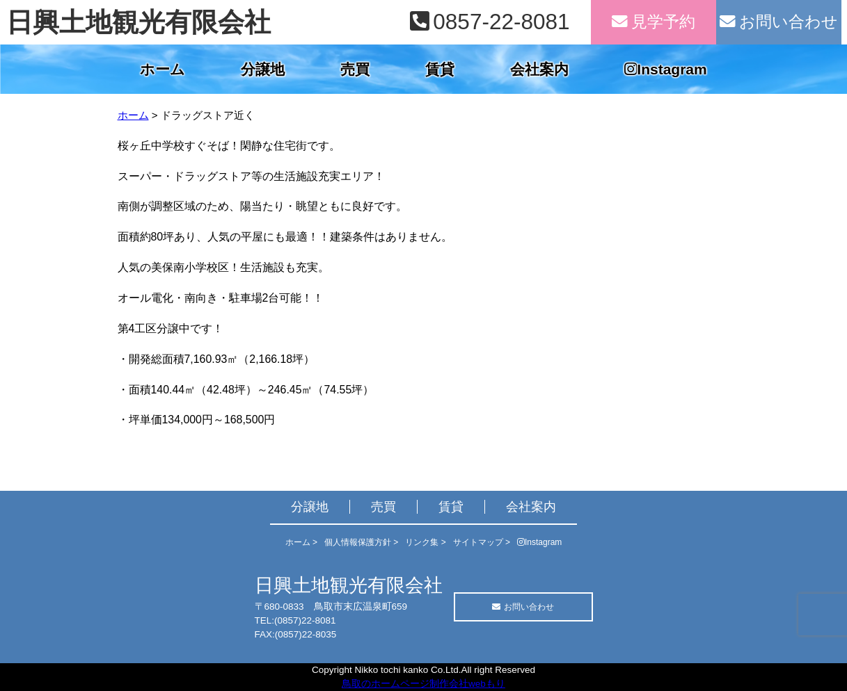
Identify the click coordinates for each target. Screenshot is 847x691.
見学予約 (653, 22)
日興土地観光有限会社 (138, 22)
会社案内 (539, 69)
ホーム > (301, 542)
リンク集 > (425, 542)
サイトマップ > (481, 542)
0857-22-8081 (489, 21)
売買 (355, 69)
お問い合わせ (779, 22)
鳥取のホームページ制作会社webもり (423, 683)
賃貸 (439, 69)
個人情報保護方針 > (361, 542)
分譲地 (263, 69)
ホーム (162, 69)
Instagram (665, 69)
